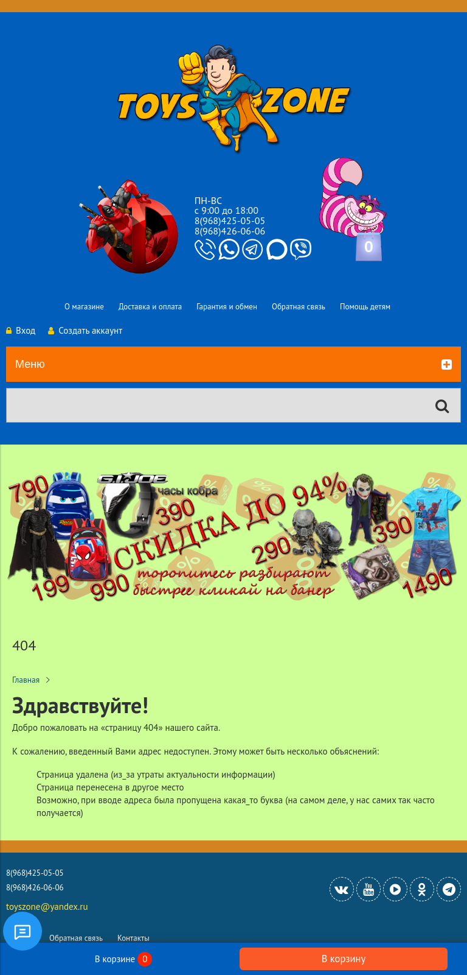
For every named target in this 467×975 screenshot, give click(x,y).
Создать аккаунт (85, 330)
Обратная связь (298, 306)
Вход (20, 330)
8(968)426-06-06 (230, 231)
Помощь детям (365, 306)
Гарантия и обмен (226, 306)
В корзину (343, 958)
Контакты (133, 938)
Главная (26, 679)
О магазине (84, 306)
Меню (233, 365)
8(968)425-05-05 (230, 220)
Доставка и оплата (150, 306)
